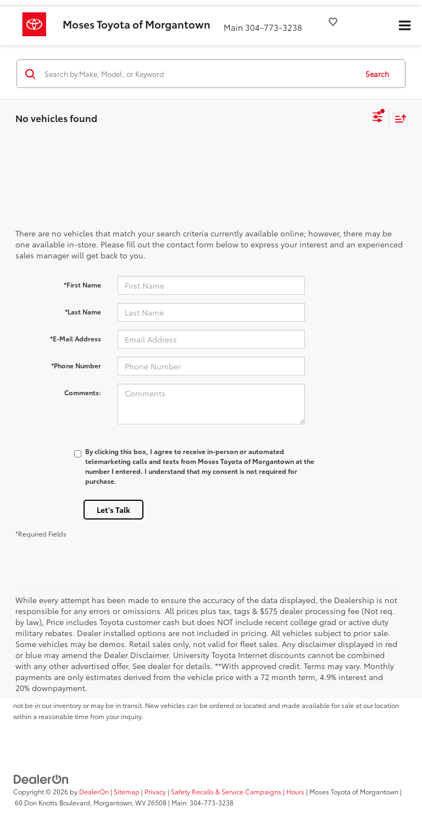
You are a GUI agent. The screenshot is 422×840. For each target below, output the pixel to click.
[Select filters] (378, 118)
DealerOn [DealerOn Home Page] (94, 791)
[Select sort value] (398, 118)
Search (377, 74)
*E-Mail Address (75, 338)
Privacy (155, 791)
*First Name (82, 284)
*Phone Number (76, 365)
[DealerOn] (41, 778)
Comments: (82, 392)
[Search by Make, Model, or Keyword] (199, 73)
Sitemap (127, 791)
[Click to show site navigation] (404, 26)
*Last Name (83, 311)
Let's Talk (113, 509)
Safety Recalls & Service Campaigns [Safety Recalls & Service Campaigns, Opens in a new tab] (226, 791)
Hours (295, 791)
